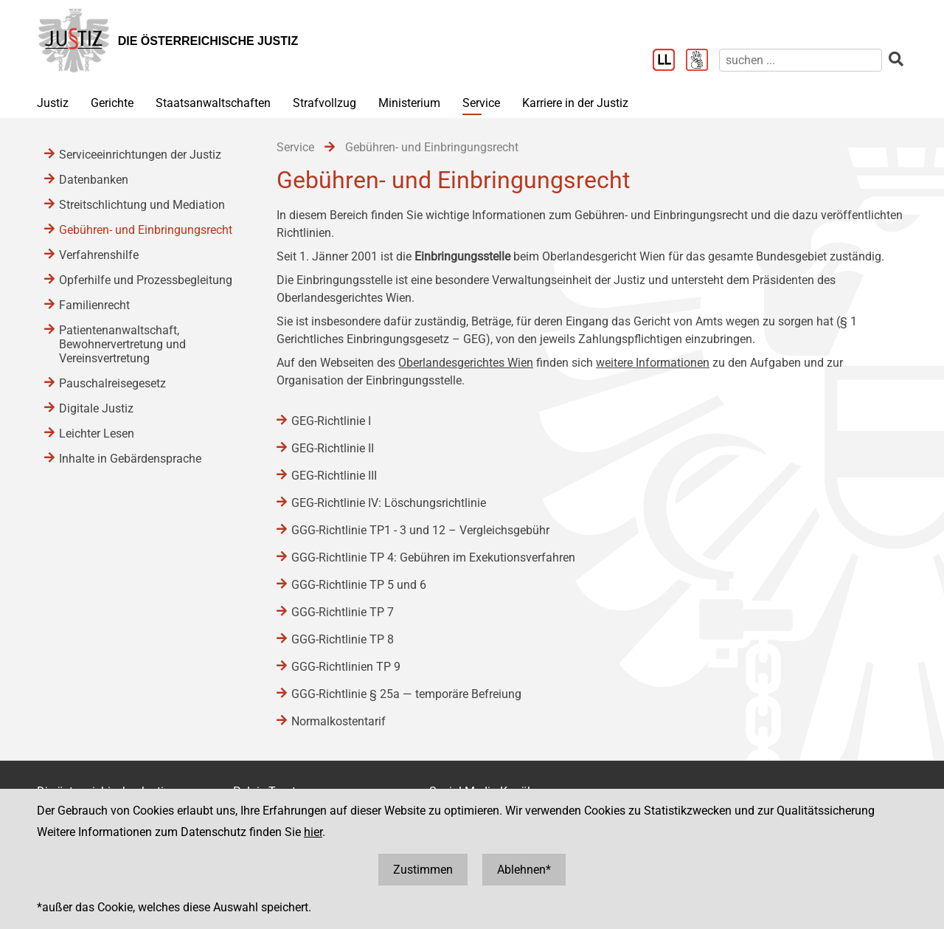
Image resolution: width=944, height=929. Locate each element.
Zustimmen (423, 870)
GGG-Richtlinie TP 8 (342, 639)
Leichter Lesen (96, 433)
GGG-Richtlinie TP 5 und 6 (358, 585)
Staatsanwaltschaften (213, 103)
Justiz (53, 103)
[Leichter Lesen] (669, 61)
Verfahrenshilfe (99, 255)
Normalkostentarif (338, 721)
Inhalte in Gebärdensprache (130, 459)
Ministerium (409, 103)
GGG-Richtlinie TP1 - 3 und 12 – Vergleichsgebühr (420, 530)
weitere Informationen (652, 363)
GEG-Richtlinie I (331, 421)
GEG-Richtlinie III (334, 476)
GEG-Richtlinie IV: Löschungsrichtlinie (388, 503)
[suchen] (800, 60)
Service (481, 103)
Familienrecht (94, 305)
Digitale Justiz (96, 408)
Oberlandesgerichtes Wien (465, 363)
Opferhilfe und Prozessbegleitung (145, 280)
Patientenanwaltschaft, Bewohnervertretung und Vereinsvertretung (122, 344)
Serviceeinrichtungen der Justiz (140, 155)
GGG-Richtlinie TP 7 (342, 612)
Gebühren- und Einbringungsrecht (145, 230)
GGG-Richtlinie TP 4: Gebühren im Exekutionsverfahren (433, 557)
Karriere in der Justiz (575, 103)
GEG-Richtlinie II (332, 448)
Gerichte (112, 103)
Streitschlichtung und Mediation (142, 205)
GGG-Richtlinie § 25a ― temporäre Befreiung (406, 694)
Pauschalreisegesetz (112, 383)
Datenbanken (93, 180)
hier (313, 832)
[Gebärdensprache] (702, 61)
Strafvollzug (324, 103)
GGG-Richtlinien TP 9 (345, 667)
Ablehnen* (524, 870)
